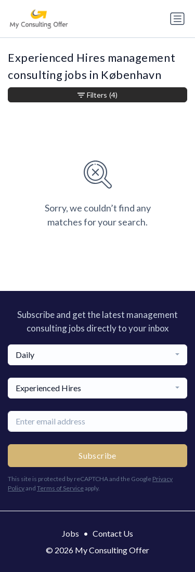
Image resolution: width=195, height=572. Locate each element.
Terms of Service (60, 488)
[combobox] (97, 354)
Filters (97, 94)
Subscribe (97, 455)
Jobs (70, 533)
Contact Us (113, 533)
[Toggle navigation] (177, 19)
